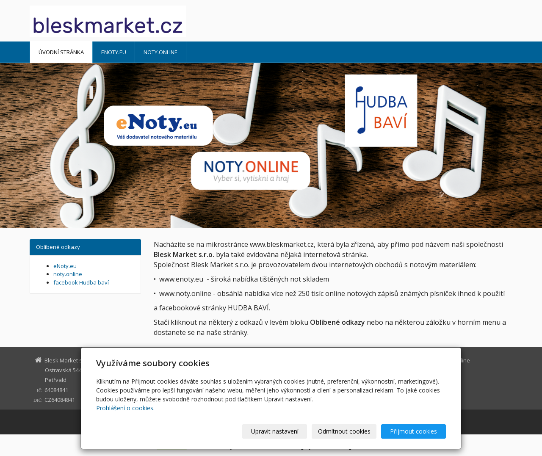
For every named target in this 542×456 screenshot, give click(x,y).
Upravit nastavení (275, 431)
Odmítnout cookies (344, 431)
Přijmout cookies (413, 431)
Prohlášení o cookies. (125, 408)
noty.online (160, 52)
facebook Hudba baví (81, 282)
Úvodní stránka (61, 52)
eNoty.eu (113, 52)
